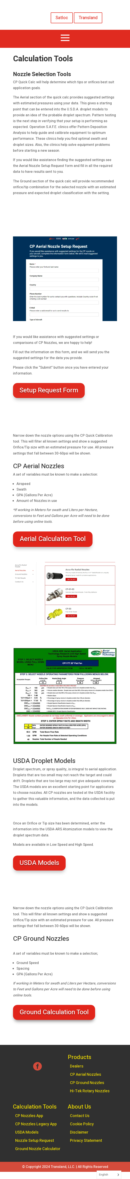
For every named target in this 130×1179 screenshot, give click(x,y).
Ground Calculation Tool (54, 1012)
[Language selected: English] (109, 1175)
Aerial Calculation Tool (53, 539)
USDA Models (39, 863)
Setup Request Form (49, 390)
